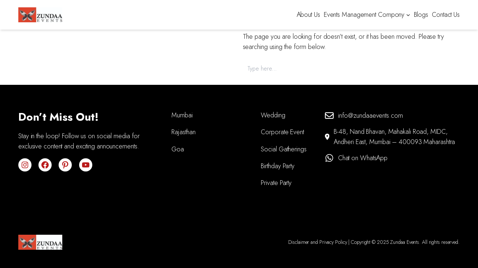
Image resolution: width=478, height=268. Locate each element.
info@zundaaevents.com (370, 115)
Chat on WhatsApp (363, 158)
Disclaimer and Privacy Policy (317, 242)
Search (447, 68)
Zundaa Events (404, 242)
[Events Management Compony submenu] (408, 15)
